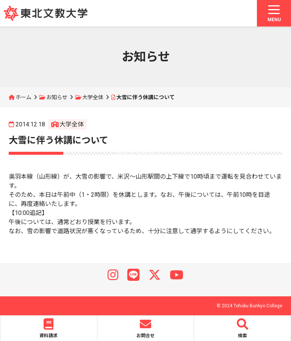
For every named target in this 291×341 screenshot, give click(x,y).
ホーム (23, 97)
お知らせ (56, 97)
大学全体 (92, 97)
